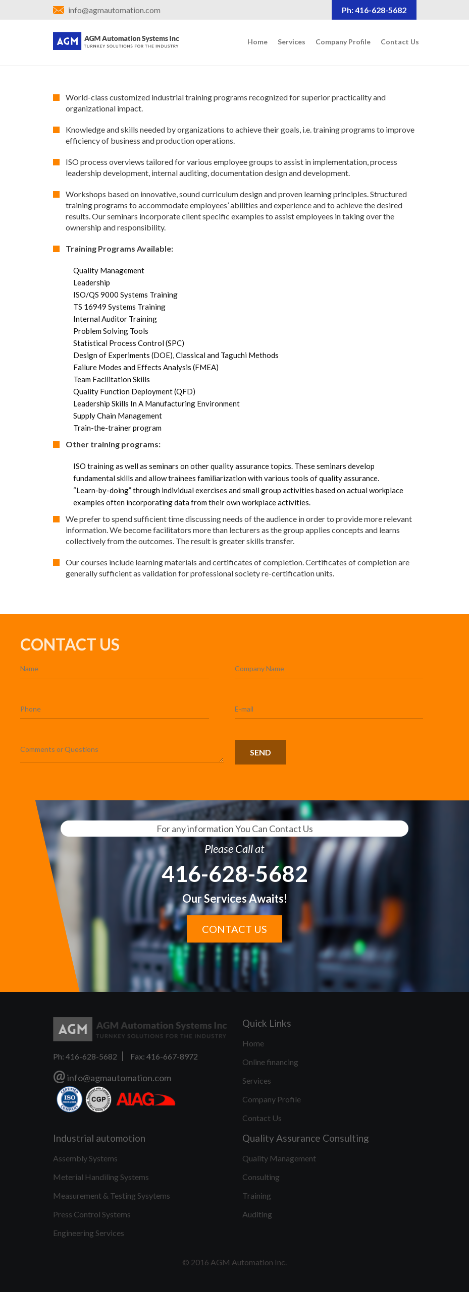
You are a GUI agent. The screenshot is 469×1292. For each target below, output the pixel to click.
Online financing (270, 1062)
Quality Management (279, 1158)
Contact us (234, 929)
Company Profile (343, 41)
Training (256, 1195)
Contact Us (400, 41)
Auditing (257, 1214)
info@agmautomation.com (114, 10)
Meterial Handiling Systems (101, 1177)
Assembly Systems (85, 1158)
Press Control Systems (92, 1214)
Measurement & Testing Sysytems (111, 1195)
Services (291, 41)
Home (257, 41)
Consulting (261, 1177)
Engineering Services (88, 1233)
